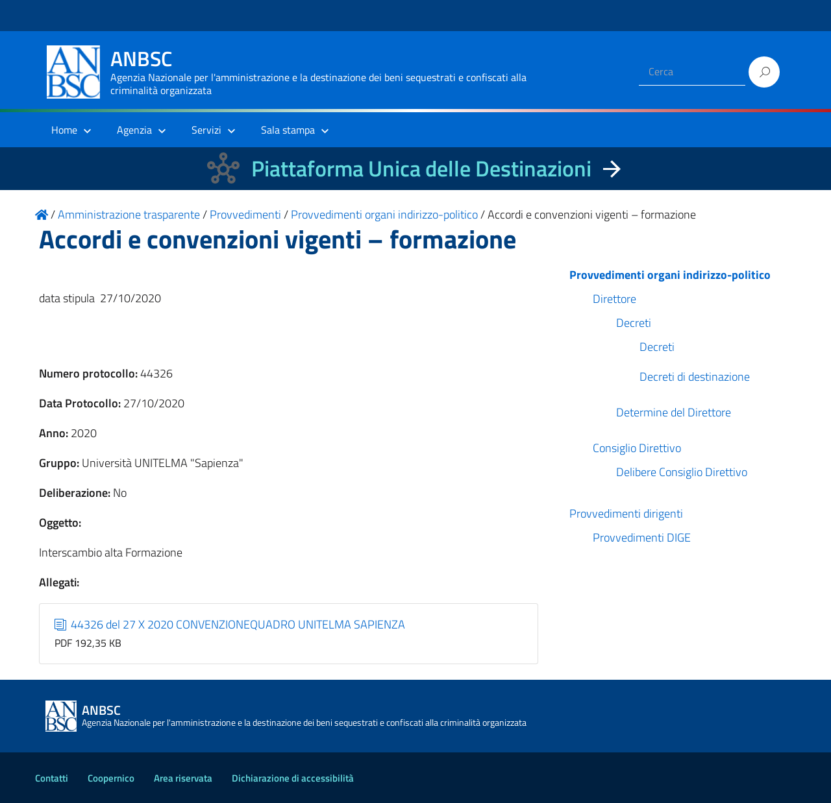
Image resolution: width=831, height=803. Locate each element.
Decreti (633, 322)
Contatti (51, 778)
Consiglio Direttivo (637, 448)
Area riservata (183, 778)
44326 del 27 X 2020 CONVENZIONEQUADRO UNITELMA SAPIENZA (230, 624)
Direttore (614, 298)
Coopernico (111, 778)
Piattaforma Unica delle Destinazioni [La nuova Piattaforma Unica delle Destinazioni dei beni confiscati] (421, 168)
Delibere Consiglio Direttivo (681, 472)
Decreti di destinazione (694, 376)
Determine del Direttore (673, 412)
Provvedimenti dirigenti (626, 513)
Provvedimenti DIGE (642, 537)
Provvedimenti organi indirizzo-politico (670, 274)
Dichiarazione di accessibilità (293, 778)
